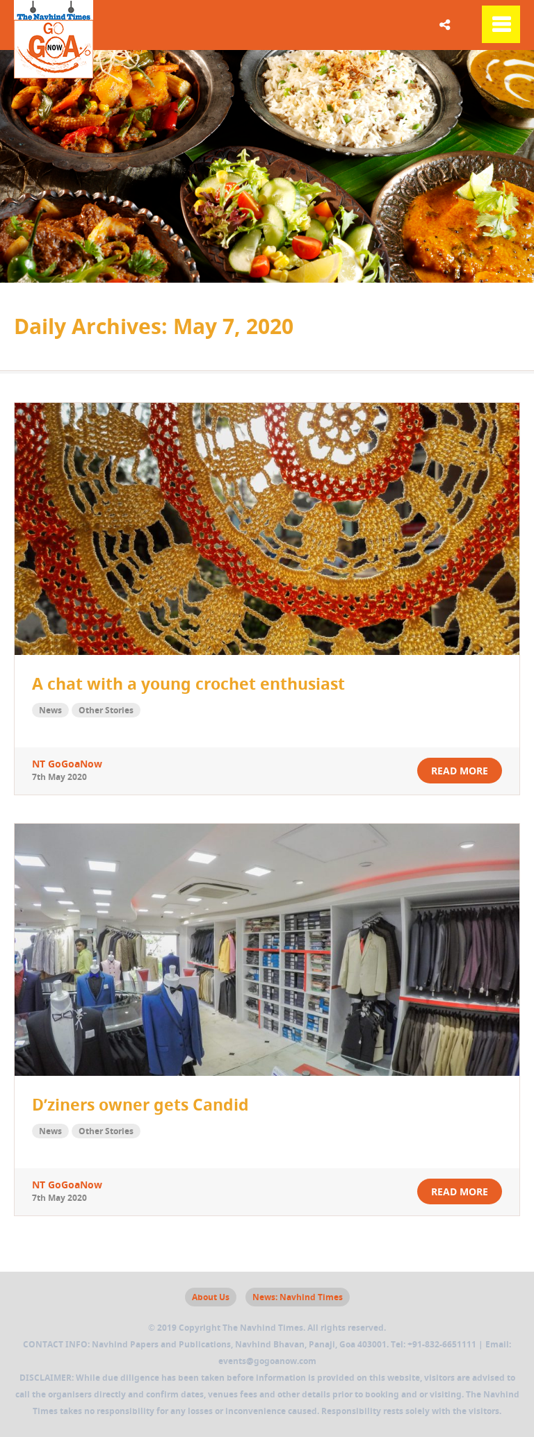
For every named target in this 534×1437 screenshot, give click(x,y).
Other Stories (106, 710)
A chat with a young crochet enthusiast (188, 683)
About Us (210, 1297)
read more (459, 770)
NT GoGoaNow (67, 763)
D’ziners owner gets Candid (140, 1104)
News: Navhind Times (297, 1297)
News (50, 710)
